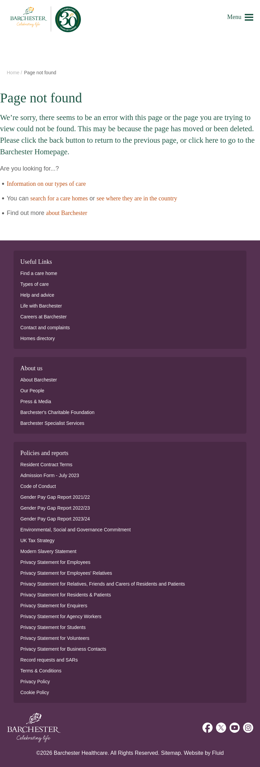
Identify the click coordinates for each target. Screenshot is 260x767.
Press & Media (35, 401)
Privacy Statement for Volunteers (54, 638)
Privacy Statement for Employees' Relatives (66, 573)
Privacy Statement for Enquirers (53, 605)
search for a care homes (59, 198)
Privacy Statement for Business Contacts (63, 649)
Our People (32, 390)
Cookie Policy (34, 692)
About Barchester (38, 379)
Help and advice (37, 295)
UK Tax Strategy (37, 540)
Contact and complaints (45, 327)
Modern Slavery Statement (48, 551)
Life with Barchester (41, 306)
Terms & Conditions (40, 670)
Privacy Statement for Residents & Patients (65, 594)
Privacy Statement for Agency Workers (60, 616)
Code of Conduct (38, 486)
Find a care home (38, 273)
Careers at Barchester (43, 316)
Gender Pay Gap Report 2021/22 (55, 497)
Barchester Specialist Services (52, 423)
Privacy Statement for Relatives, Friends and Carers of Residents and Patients (102, 584)
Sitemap (171, 753)
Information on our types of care (46, 183)
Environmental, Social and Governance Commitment (75, 529)
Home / (15, 72)
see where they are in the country (136, 198)
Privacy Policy (35, 681)
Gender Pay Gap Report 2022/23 (55, 508)
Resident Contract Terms (46, 464)
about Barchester (66, 213)
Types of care (34, 284)
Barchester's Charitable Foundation (57, 412)
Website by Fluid (204, 753)
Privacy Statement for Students (53, 627)
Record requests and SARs (49, 660)
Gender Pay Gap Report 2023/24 (55, 519)
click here (203, 140)
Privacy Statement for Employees (55, 562)
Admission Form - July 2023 (49, 475)
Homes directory (37, 338)
